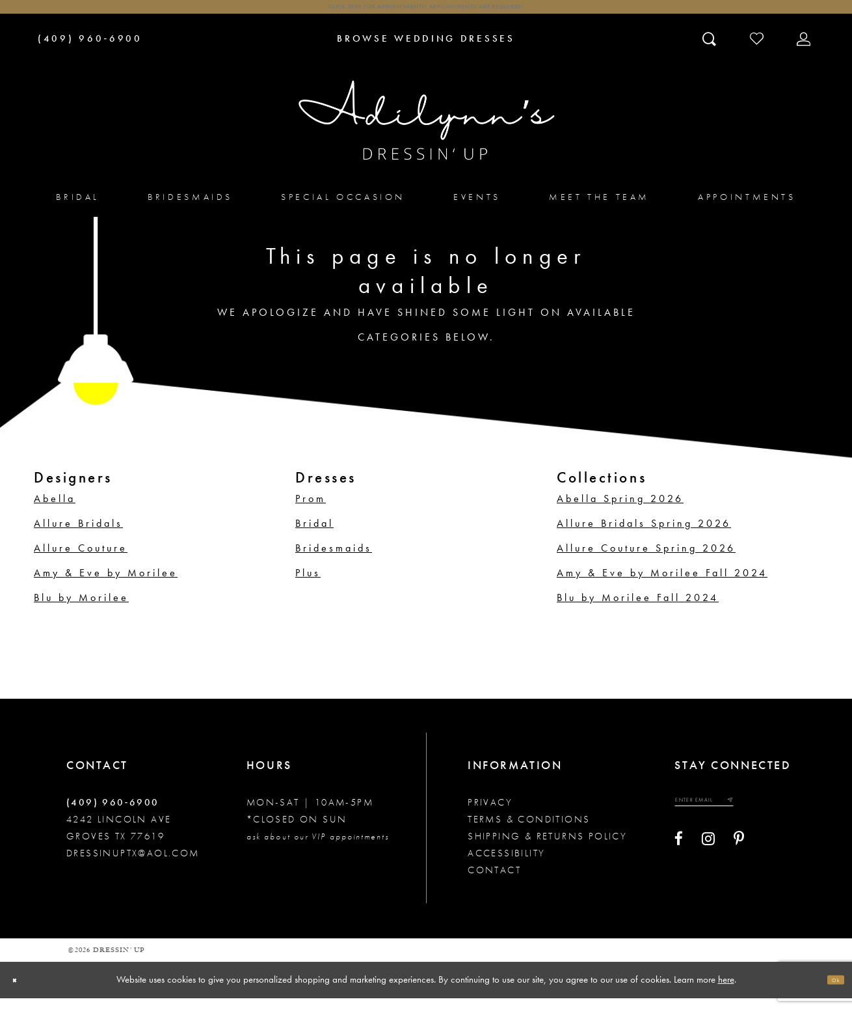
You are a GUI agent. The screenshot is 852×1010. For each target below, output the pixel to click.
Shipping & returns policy (547, 848)
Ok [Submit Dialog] (829, 991)
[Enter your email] (729, 817)
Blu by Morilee (81, 610)
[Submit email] (776, 817)
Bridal (314, 535)
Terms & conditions (529, 831)
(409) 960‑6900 (112, 814)
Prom (310, 511)
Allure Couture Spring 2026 (646, 560)
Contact (494, 882)
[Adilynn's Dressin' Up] (426, 132)
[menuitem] (77, 209)
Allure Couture (80, 560)
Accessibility (506, 865)
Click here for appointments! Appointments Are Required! (425, 13)
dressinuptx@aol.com (133, 865)
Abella (54, 511)
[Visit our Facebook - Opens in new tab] (678, 861)
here (726, 991)
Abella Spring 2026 (620, 511)
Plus (308, 585)
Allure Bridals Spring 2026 (644, 535)
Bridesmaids (333, 560)
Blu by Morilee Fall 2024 (638, 610)
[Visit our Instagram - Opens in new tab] (708, 861)
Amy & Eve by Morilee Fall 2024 (662, 585)
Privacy (490, 814)
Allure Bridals (78, 535)
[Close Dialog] (21, 992)
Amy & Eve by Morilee (106, 585)
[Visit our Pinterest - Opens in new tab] (739, 861)
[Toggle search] (710, 50)
